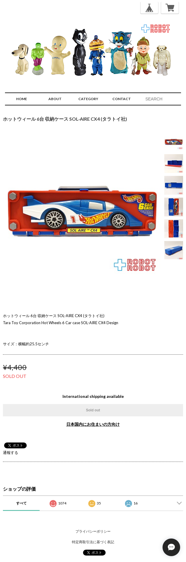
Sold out (93, 410)
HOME (21, 99)
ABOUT (55, 99)
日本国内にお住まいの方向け (93, 424)
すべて (21, 503)
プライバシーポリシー (93, 531)
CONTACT (121, 99)
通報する (10, 452)
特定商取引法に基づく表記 (93, 542)
